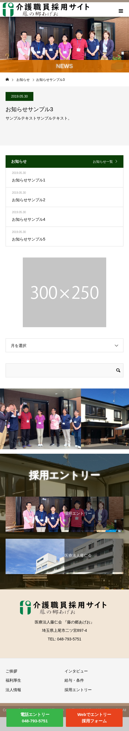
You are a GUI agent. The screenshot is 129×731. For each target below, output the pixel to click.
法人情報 (13, 690)
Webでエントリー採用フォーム (94, 717)
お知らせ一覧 (103, 162)
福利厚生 (13, 680)
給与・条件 (74, 680)
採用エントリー (78, 690)
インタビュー (76, 671)
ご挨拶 (11, 671)
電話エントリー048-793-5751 (34, 717)
